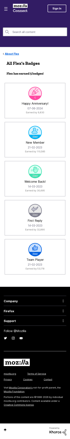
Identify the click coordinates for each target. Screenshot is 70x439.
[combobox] (35, 31)
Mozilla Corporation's (21, 387)
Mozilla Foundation (14, 391)
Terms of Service (36, 373)
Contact (48, 379)
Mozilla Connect (20, 8)
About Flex (12, 53)
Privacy (8, 379)
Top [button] (5, 430)
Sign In (56, 8)
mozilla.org (10, 373)
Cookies (27, 379)
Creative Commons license (19, 404)
